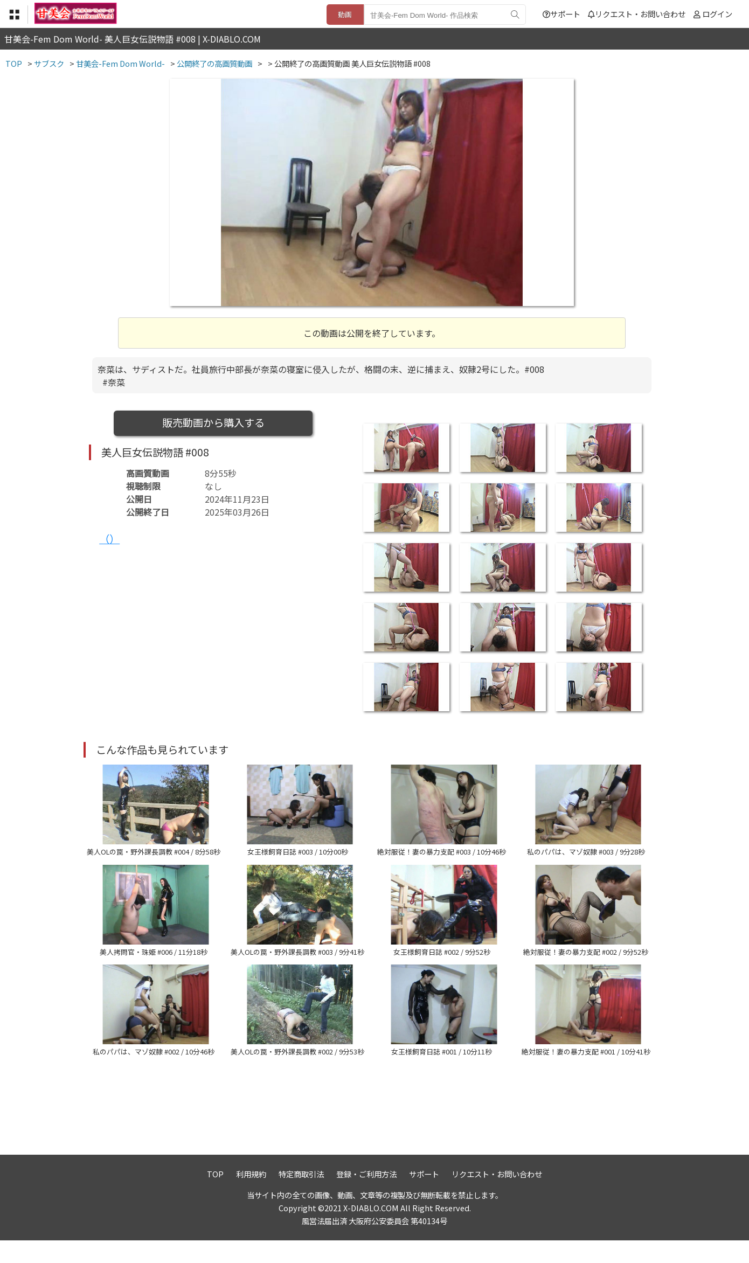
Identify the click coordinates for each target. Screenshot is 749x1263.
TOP (215, 1196)
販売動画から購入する (213, 422)
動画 (345, 14)
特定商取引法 (301, 1196)
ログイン (717, 13)
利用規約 (251, 1196)
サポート (561, 13)
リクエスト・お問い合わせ (636, 13)
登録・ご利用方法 (366, 1196)
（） (109, 538)
